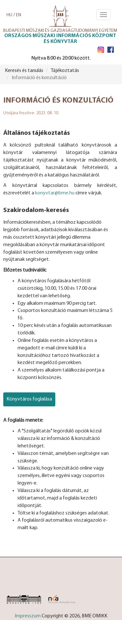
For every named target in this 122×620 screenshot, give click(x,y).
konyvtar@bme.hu (55, 193)
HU (9, 15)
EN (18, 15)
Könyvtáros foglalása (29, 399)
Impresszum (28, 616)
